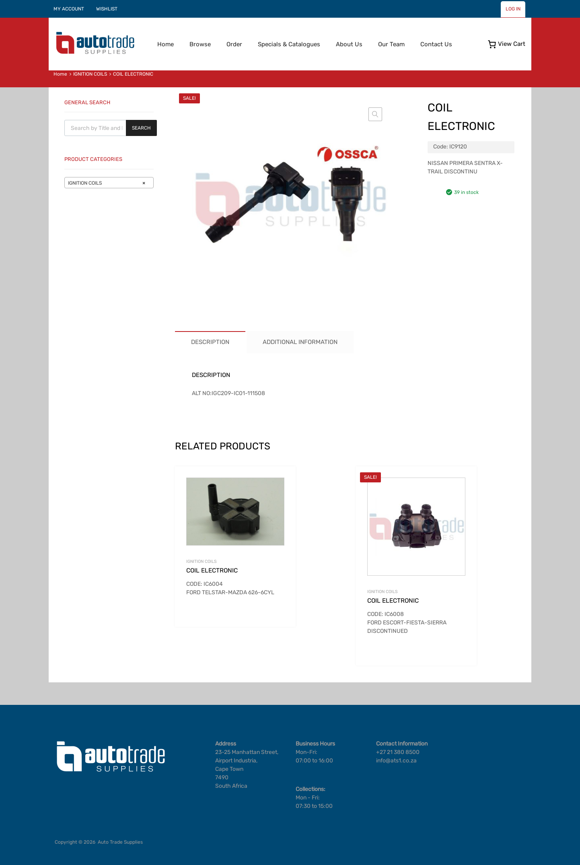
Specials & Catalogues (289, 44)
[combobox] (109, 182)
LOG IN (513, 9)
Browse (200, 44)
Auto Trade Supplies (120, 842)
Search (141, 128)
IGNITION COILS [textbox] (106, 183)
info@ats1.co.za (396, 760)
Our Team (391, 44)
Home (165, 44)
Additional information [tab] (300, 342)
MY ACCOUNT (68, 9)
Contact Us (436, 44)
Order (234, 44)
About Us (349, 44)
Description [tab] (210, 342)
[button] (375, 114)
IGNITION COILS (90, 74)
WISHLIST (106, 9)
